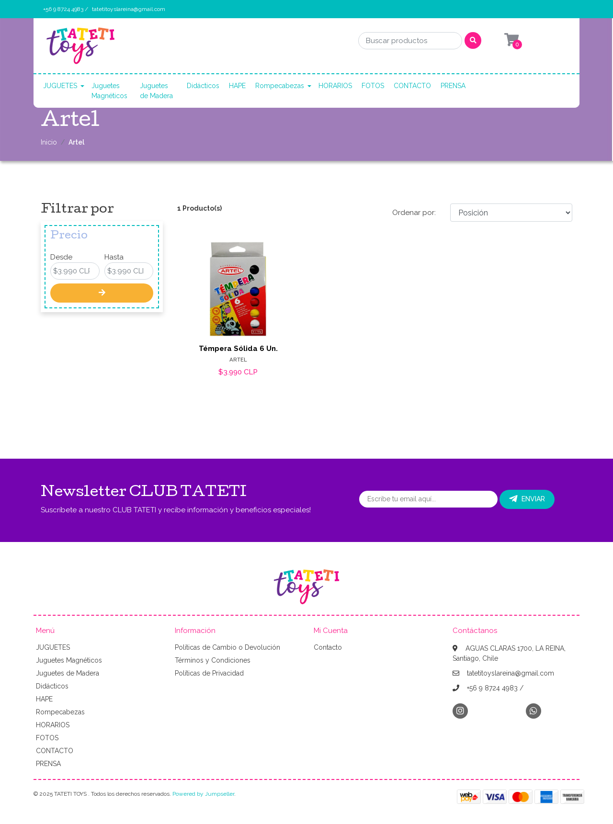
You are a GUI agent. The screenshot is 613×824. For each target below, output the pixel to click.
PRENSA (453, 86)
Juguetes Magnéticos (109, 91)
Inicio (49, 142)
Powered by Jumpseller (203, 793)
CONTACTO (412, 86)
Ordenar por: (414, 212)
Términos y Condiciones (212, 660)
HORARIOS (335, 86)
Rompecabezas (279, 86)
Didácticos (203, 86)
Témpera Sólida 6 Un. (238, 348)
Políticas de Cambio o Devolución (227, 647)
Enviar (527, 499)
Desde (61, 257)
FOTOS (373, 86)
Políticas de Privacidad (209, 673)
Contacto (328, 647)
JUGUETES (60, 86)
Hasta (114, 257)
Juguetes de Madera (156, 91)
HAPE (237, 86)
